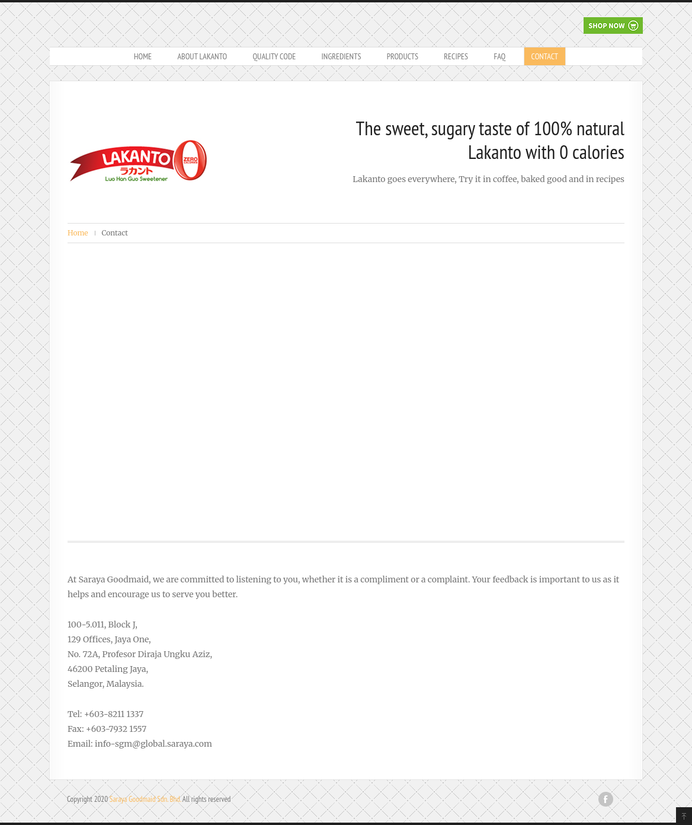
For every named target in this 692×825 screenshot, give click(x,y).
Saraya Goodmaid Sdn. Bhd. (145, 799)
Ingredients (341, 56)
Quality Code (274, 56)
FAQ (499, 56)
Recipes (456, 56)
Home (143, 56)
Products (402, 56)
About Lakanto (202, 56)
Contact (544, 56)
